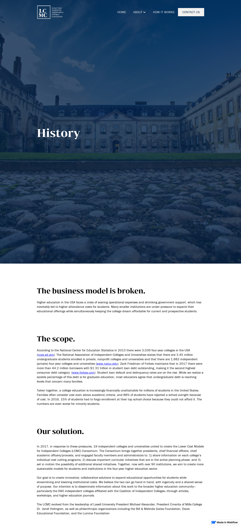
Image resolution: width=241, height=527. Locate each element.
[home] (50, 12)
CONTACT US (191, 12)
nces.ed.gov (46, 355)
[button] (140, 12)
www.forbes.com (83, 372)
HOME (121, 12)
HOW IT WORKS (163, 12)
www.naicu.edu (107, 363)
